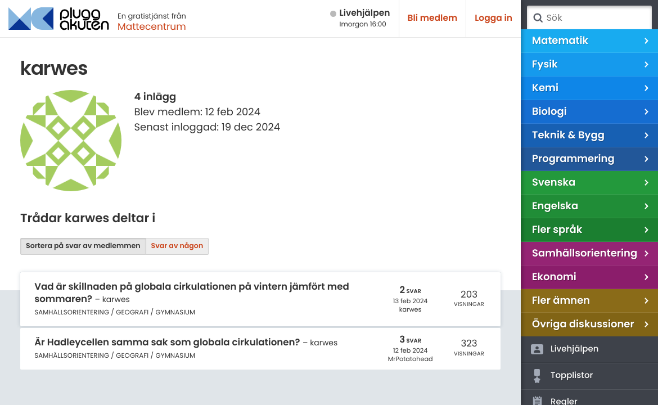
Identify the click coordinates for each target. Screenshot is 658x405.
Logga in (493, 18)
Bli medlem (433, 18)
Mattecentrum (152, 26)
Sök (537, 18)
